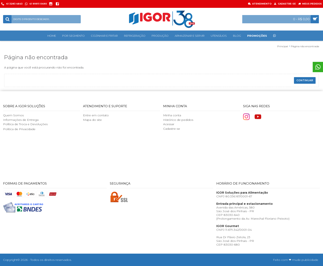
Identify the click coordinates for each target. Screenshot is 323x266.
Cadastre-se (171, 129)
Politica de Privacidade (19, 129)
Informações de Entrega (21, 120)
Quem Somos (13, 115)
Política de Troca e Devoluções (25, 124)
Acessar (168, 124)
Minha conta (172, 115)
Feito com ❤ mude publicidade (295, 260)
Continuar (304, 80)
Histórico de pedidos (178, 120)
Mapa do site (92, 120)
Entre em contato (96, 115)
